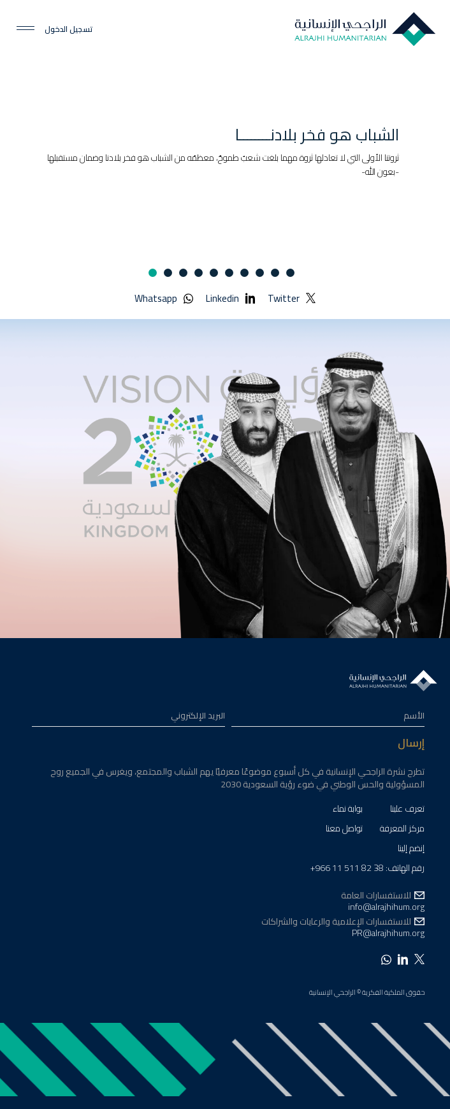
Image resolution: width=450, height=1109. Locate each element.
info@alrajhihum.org (386, 907)
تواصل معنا (344, 830)
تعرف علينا (407, 810)
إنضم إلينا (411, 849)
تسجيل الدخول (68, 29)
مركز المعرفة (402, 830)
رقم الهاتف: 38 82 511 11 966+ (367, 869)
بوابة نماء (348, 810)
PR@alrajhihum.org (388, 933)
